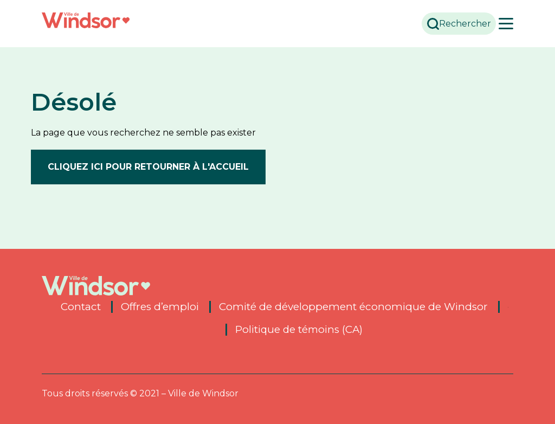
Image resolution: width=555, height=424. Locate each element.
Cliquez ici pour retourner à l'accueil (148, 166)
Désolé (77, 101)
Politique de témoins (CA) (299, 329)
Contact (81, 306)
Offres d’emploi (160, 306)
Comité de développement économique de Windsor (353, 306)
